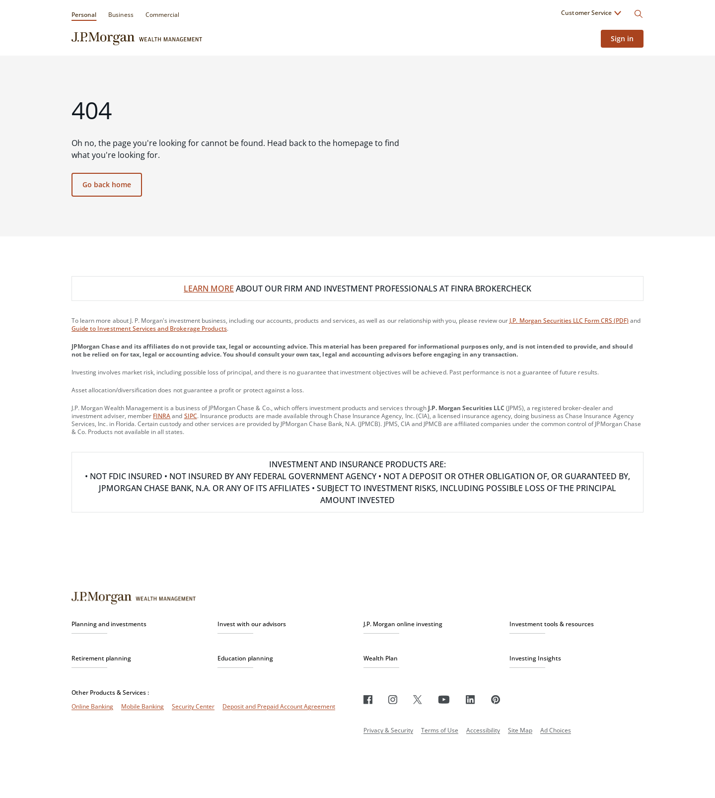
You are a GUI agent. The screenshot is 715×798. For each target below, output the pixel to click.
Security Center (193, 706)
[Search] (639, 14)
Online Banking (92, 706)
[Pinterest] (495, 699)
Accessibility (483, 730)
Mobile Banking (142, 706)
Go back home (106, 184)
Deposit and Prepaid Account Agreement (278, 706)
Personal (84, 14)
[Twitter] (417, 699)
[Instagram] (392, 699)
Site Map (520, 730)
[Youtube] (444, 699)
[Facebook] (367, 699)
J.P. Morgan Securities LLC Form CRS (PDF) (569, 320)
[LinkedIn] (470, 699)
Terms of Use (439, 730)
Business (120, 14)
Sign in (622, 38)
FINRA (161, 416)
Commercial (162, 14)
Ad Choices (555, 730)
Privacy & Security (388, 730)
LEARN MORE (209, 288)
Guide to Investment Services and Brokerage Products (149, 328)
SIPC (190, 416)
